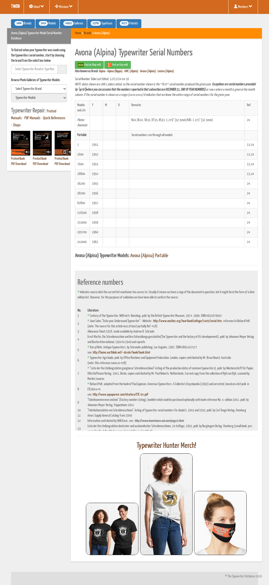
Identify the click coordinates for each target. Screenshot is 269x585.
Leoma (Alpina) (166, 71)
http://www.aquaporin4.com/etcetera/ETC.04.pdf (120, 394)
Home (78, 33)
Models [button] (47, 23)
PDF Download (18, 164)
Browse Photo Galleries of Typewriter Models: (35, 80)
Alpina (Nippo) (114, 71)
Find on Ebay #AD (89, 65)
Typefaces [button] (101, 23)
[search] (39, 88)
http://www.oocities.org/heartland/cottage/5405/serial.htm (187, 321)
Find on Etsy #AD (117, 65)
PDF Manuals (32, 118)
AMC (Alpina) (131, 71)
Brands (87, 33)
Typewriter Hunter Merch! (166, 445)
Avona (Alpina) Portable (149, 255)
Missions (64, 6)
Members (243, 6)
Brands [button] (23, 23)
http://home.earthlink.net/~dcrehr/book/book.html (121, 352)
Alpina (102, 71)
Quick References (54, 118)
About (36, 6)
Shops (17, 125)
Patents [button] (129, 23)
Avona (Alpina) (148, 71)
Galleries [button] (73, 23)
